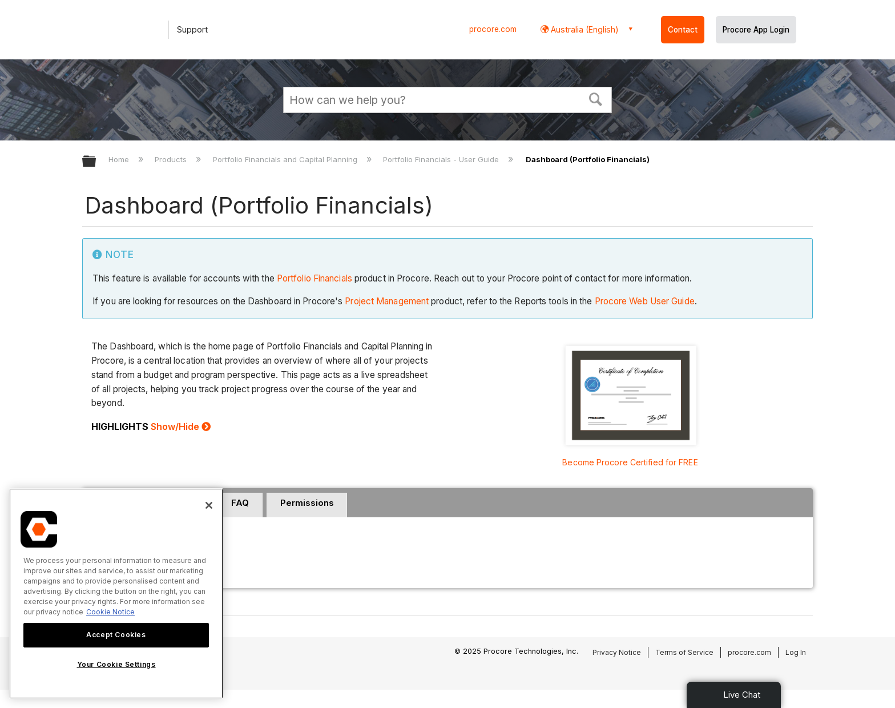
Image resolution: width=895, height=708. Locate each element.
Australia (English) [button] (584, 29)
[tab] (240, 505)
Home (119, 159)
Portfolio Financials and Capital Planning (286, 159)
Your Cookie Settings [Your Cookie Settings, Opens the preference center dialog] (116, 664)
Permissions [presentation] (307, 502)
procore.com (493, 29)
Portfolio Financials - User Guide (442, 159)
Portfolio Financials (314, 278)
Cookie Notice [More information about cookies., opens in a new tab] (110, 612)
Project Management (387, 301)
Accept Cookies (116, 634)
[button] (596, 98)
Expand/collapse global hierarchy (96, 162)
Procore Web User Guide (645, 301)
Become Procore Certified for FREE (630, 462)
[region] (116, 593)
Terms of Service (684, 652)
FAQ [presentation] (240, 502)
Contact (683, 29)
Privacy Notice (616, 652)
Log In (795, 652)
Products (172, 159)
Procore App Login (756, 29)
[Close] (208, 505)
